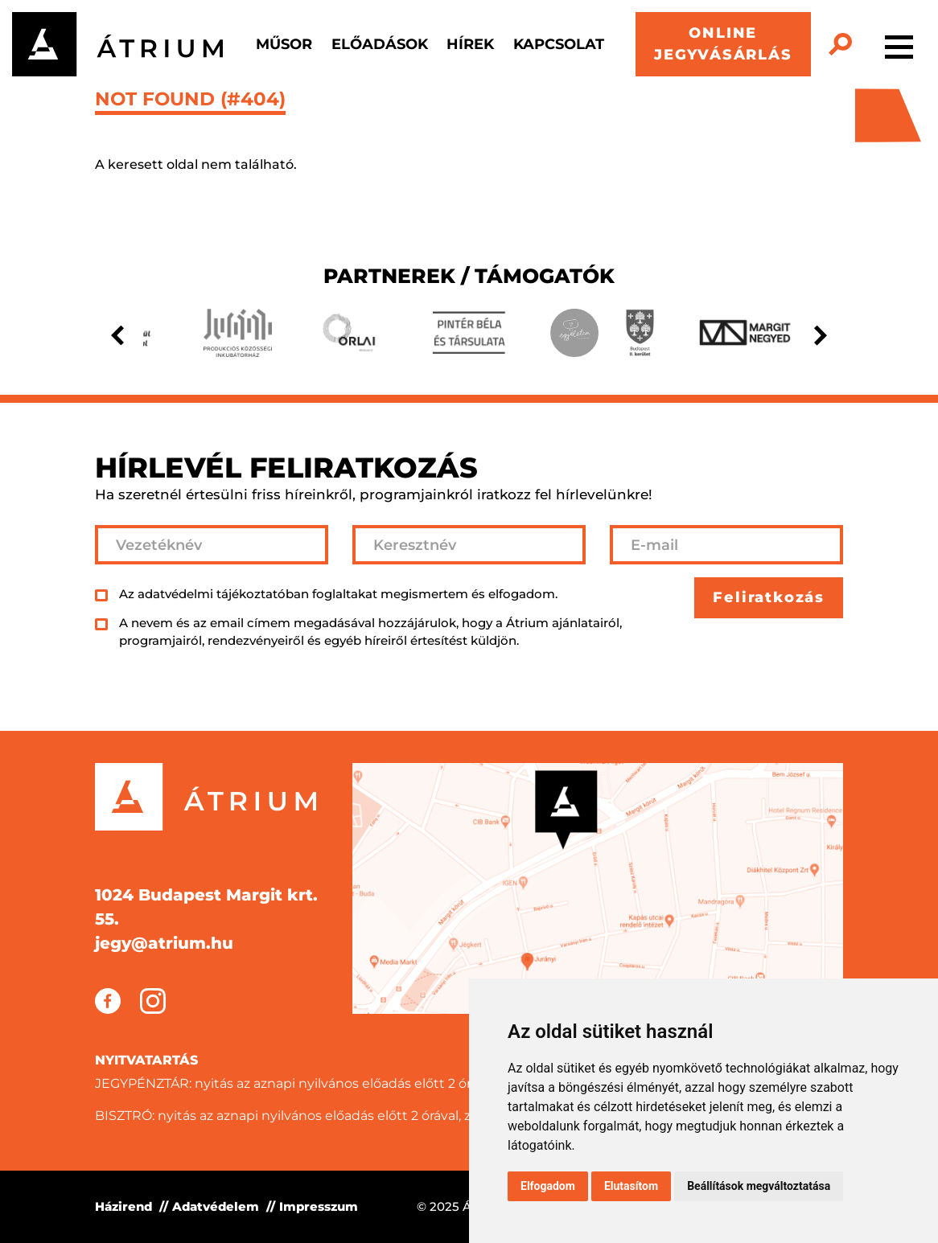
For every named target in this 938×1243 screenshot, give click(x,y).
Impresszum (318, 1206)
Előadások (379, 44)
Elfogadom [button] (547, 1185)
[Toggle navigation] (899, 44)
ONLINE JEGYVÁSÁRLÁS (723, 44)
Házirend (123, 1206)
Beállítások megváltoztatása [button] (758, 1185)
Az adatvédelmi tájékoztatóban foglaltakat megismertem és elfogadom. (338, 593)
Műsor (284, 44)
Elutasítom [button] (631, 1185)
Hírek (470, 44)
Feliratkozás (769, 597)
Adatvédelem (215, 1206)
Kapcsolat (558, 44)
